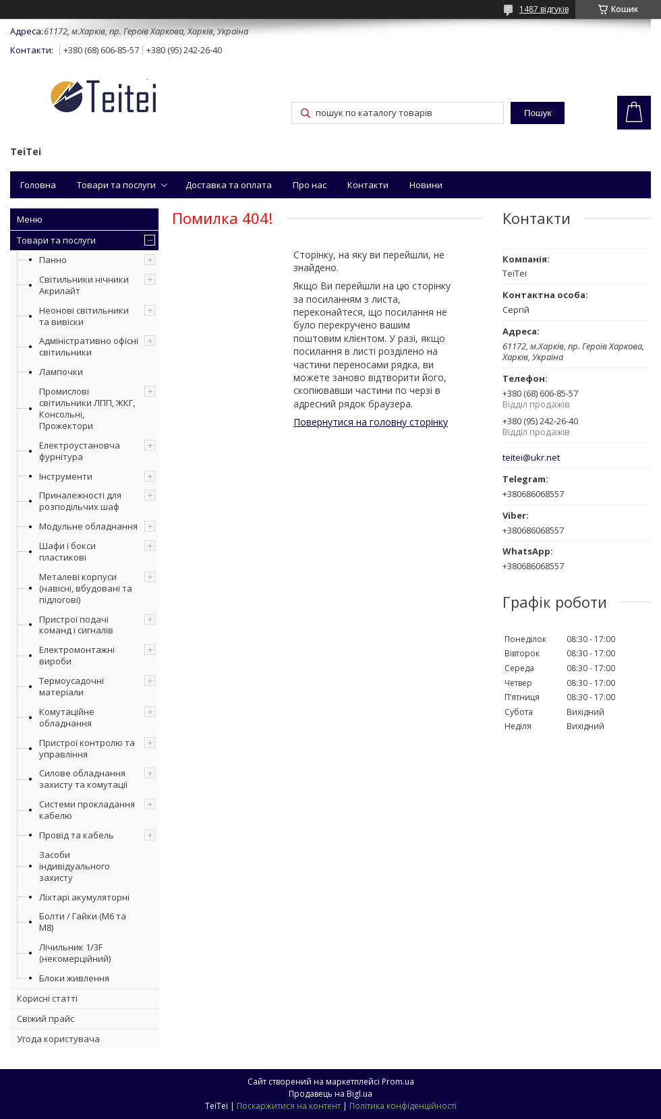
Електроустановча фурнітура (79, 451)
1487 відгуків (544, 9)
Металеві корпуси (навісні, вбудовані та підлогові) (85, 588)
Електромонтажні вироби (77, 655)
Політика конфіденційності (403, 1106)
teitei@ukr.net (531, 457)
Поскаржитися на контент (289, 1106)
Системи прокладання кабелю (87, 810)
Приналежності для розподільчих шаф (80, 501)
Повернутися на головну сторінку (370, 421)
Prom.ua (398, 1081)
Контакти (368, 185)
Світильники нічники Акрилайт (84, 285)
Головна (38, 185)
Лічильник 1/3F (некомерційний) (75, 953)
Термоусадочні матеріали (71, 686)
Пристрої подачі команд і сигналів (76, 625)
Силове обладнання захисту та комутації (83, 779)
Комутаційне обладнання (66, 717)
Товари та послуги (116, 185)
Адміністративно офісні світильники (88, 346)
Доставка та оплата (228, 185)
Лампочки (61, 372)
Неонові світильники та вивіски (84, 316)
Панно (53, 260)
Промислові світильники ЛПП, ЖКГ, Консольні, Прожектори (87, 408)
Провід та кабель (76, 835)
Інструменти (65, 476)
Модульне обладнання (88, 526)
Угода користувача (58, 1039)
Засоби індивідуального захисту (74, 866)
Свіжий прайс (45, 1018)
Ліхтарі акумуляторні (84, 897)
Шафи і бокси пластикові (67, 551)
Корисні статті (47, 998)
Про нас (309, 185)
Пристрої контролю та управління (87, 748)
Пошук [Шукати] (537, 113)
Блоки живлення (74, 978)
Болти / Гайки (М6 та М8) (82, 922)
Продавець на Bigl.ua (330, 1093)
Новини (425, 185)
